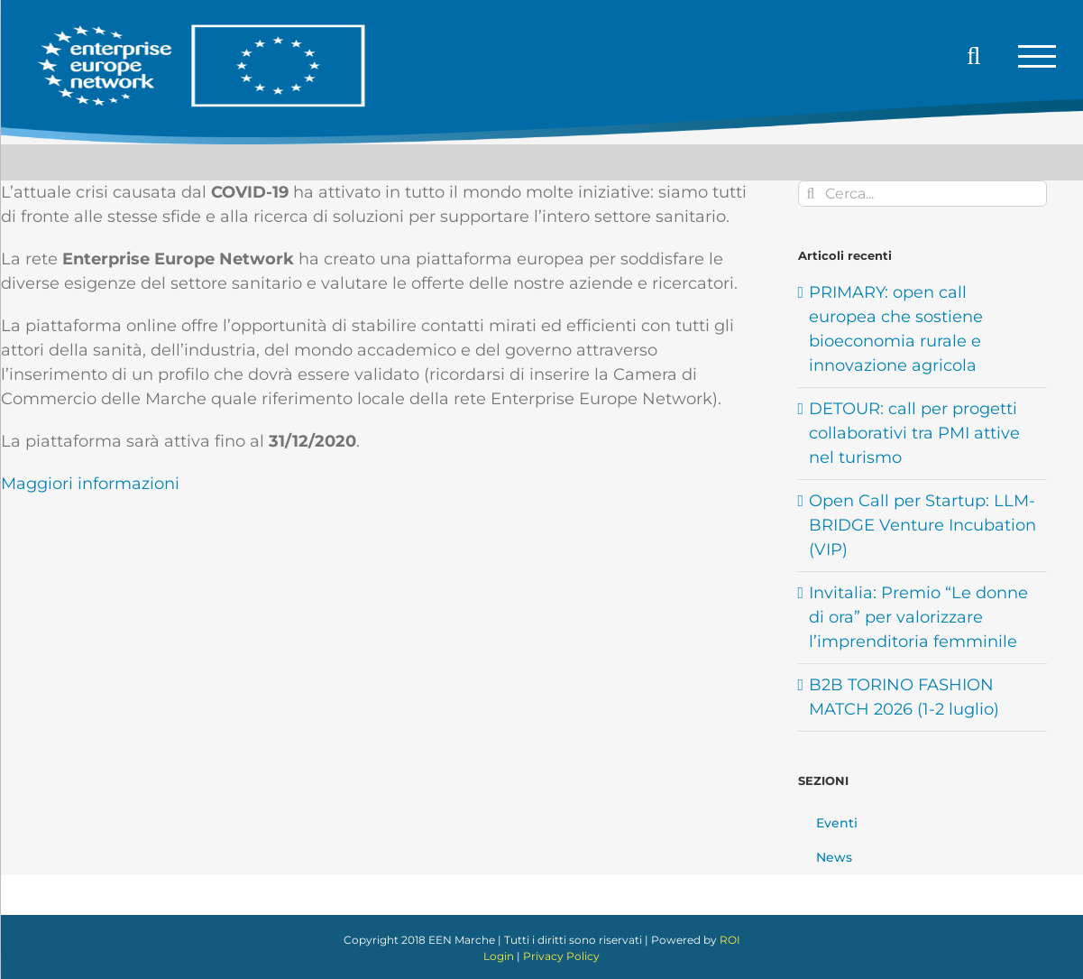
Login (498, 956)
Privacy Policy (561, 956)
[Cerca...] (922, 193)
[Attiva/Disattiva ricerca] (974, 56)
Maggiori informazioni (90, 484)
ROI (730, 940)
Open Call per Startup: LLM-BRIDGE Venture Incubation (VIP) (922, 525)
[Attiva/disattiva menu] (1037, 56)
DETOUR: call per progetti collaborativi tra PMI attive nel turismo (914, 433)
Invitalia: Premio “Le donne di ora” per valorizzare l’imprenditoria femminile (918, 617)
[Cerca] (811, 193)
